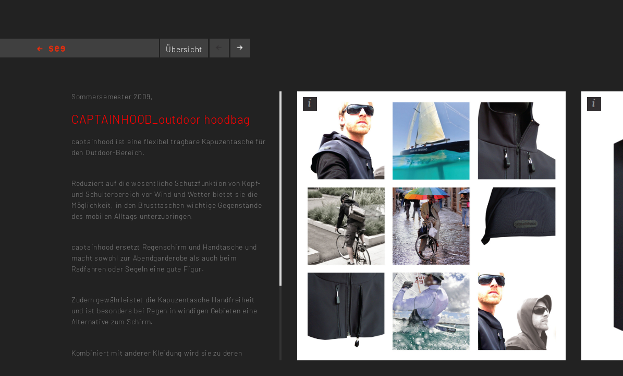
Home (51, 49)
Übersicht (184, 49)
